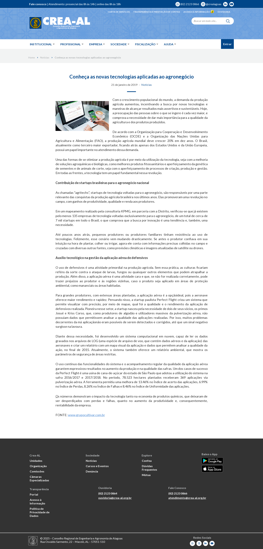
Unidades (36, 460)
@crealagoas (211, 4)
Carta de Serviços (119, 11)
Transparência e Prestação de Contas (156, 11)
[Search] (207, 20)
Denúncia (92, 471)
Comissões (37, 471)
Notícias (44, 57)
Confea (147, 460)
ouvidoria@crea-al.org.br (115, 497)
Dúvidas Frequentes (149, 467)
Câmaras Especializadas (39, 478)
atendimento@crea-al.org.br (187, 497)
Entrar (227, 44)
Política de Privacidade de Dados (39, 512)
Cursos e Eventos (97, 466)
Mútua (146, 475)
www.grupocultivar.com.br (86, 415)
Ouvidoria (223, 11)
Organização (38, 466)
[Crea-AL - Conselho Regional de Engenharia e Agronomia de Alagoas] (54, 23)
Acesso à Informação (198, 11)
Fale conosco (37, 4)
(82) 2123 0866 (187, 4)
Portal (34, 494)
